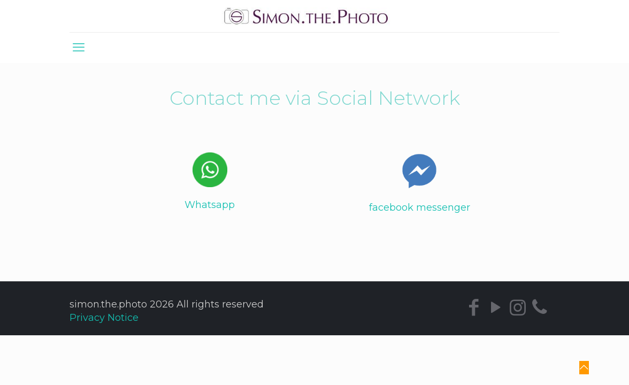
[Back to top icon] (584, 367)
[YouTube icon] (495, 307)
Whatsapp (210, 205)
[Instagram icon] (517, 307)
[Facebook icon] (473, 307)
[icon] (539, 307)
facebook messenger (419, 207)
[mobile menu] (79, 47)
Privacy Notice (104, 318)
